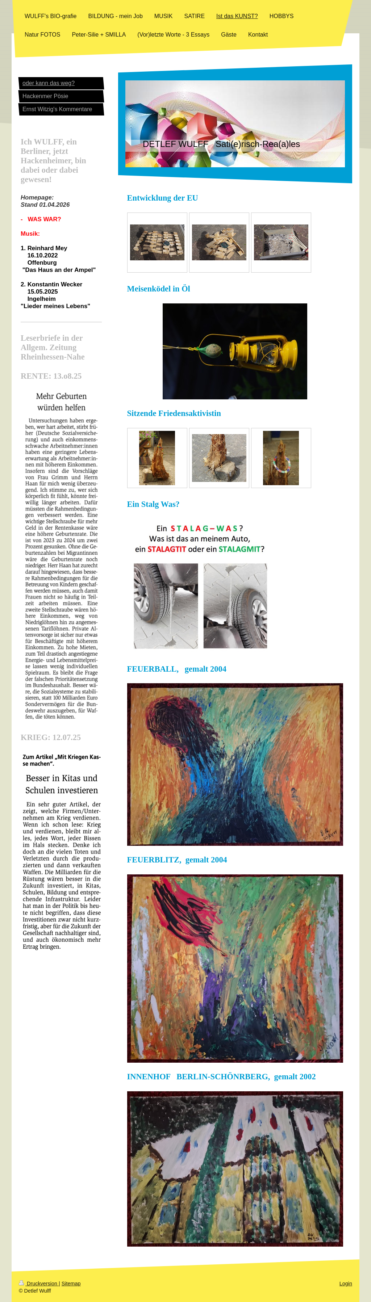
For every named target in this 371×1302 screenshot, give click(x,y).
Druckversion (39, 1283)
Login (345, 1283)
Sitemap (71, 1283)
